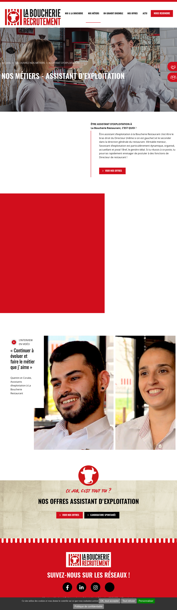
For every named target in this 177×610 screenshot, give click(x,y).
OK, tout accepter (109, 601)
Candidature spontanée (103, 515)
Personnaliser (146, 601)
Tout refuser (128, 601)
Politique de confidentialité (88, 606)
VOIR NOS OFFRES (113, 171)
